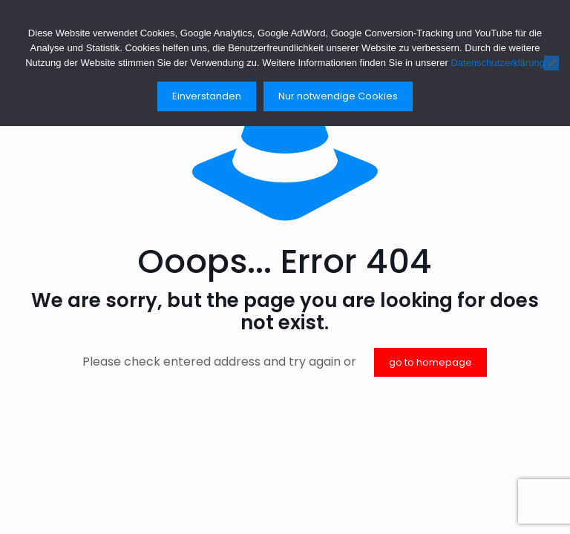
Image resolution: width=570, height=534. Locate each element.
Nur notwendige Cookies (338, 96)
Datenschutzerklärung (497, 62)
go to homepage (430, 362)
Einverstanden (206, 96)
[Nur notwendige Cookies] (551, 63)
